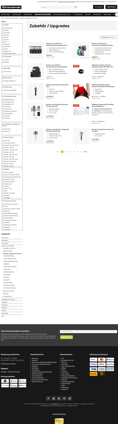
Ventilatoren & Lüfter (10, 220)
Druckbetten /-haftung (10, 204)
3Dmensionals (8, 28)
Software (7, 222)
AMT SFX (7, 140)
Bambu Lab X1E (9, 166)
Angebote (4, 302)
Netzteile (6, 195)
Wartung (6, 131)
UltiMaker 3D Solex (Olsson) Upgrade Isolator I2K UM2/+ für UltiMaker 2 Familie (102, 66)
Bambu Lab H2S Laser (11, 154)
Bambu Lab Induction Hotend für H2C (57, 85)
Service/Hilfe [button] (112, 1)
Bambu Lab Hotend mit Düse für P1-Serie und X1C (57, 105)
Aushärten (7, 106)
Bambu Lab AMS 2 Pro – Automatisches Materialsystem (56, 44)
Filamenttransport (9, 181)
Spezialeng (4, 313)
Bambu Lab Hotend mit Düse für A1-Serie (103, 130)
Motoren (6, 186)
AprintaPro (7, 46)
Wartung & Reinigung (10, 266)
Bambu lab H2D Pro (10, 161)
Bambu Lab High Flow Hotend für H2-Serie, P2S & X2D (57, 130)
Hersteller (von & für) (9, 248)
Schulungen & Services (8, 299)
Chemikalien (7, 274)
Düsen (6, 206)
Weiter (85, 152)
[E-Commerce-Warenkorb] (111, 7)
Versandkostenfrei (43, 1)
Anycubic (7, 44)
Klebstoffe (7, 280)
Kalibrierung (7, 184)
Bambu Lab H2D (9, 157)
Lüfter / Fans (8, 188)
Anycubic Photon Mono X (11, 145)
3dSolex (6, 30)
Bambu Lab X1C (9, 163)
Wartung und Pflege (10, 90)
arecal (6, 49)
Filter (5, 191)
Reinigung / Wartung (10, 111)
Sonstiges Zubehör (9, 285)
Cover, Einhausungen (10, 258)
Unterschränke (8, 218)
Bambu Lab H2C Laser (11, 150)
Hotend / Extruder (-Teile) (11, 174)
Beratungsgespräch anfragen (66, 1)
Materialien (4, 240)
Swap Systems (7, 296)
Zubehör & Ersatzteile (11, 18)
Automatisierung (9, 102)
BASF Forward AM (9, 53)
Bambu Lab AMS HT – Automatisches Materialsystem (56, 66)
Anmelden (98, 7)
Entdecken (4, 305)
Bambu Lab (7, 51)
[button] (108, 37)
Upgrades (7, 227)
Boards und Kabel (9, 193)
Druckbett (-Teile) (9, 179)
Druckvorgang (8, 113)
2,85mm (6, 62)
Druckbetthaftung (9, 256)
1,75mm (6, 60)
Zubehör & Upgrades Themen (12, 253)
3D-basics (7, 33)
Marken (3, 310)
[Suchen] (76, 7)
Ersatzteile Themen (8, 291)
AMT (5, 42)
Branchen (4, 308)
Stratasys (6, 293)
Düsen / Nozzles (9, 172)
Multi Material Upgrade (11, 213)
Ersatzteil (7, 116)
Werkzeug (7, 118)
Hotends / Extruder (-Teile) (12, 209)
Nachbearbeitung (9, 99)
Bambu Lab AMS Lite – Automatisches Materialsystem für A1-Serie (102, 44)
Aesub (6, 37)
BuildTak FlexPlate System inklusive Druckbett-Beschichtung (103, 85)
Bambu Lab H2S (9, 152)
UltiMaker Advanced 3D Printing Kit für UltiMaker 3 (103, 105)
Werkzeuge (7, 269)
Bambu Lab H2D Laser (11, 159)
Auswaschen (8, 109)
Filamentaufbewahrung (11, 215)
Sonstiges (7, 198)
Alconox (6, 39)
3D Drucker (4, 237)
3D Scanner (7, 71)
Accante (6, 35)
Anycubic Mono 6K (9, 143)
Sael (2, 316)
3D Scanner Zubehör (10, 288)
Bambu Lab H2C (9, 147)
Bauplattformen (9, 104)
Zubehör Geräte (7, 251)
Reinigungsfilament (10, 81)
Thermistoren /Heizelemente (12, 177)
